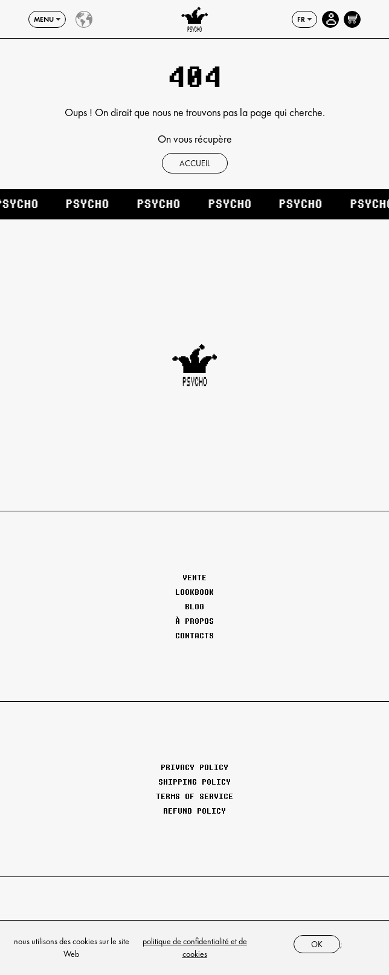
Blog (194, 606)
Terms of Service (194, 796)
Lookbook (194, 592)
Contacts (194, 635)
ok (317, 944)
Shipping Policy (194, 781)
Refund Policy (194, 810)
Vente (194, 577)
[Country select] (84, 19)
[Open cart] (352, 19)
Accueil (194, 163)
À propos (194, 621)
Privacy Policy (194, 767)
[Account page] (330, 19)
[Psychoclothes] (194, 19)
